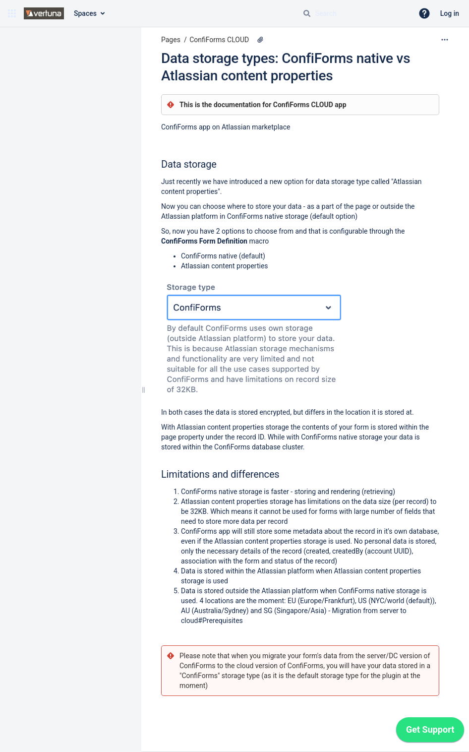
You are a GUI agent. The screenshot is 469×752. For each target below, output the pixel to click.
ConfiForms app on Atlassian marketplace (225, 127)
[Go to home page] (44, 13)
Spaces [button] (85, 13)
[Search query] (354, 13)
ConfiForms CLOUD (219, 40)
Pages (170, 40)
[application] (430, 732)
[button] (12, 13)
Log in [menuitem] (449, 13)
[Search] (307, 13)
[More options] (444, 39)
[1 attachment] (260, 40)
